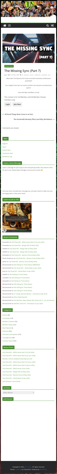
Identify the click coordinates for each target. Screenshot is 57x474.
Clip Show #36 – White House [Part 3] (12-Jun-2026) (18, 362)
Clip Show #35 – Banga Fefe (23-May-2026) (25, 245)
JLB (7, 75)
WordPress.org (7, 156)
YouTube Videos (7, 341)
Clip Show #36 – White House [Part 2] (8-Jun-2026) (18, 365)
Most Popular (6, 328)
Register (5, 144)
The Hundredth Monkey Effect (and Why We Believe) (34, 119)
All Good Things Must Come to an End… (18, 114)
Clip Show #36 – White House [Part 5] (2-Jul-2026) (18, 352)
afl (22, 75)
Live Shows (6, 318)
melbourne (37, 75)
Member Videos (9, 66)
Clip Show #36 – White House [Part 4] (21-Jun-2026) (27, 242)
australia (26, 75)
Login (8, 104)
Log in (4, 147)
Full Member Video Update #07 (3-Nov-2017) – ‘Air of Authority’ (34, 300)
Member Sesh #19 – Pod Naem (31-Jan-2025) (28, 303)
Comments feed (7, 153)
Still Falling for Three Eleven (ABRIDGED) (27, 265)
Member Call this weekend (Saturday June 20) (17, 359)
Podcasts (5, 331)
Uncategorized (7, 338)
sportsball (44, 75)
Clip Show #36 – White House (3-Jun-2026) (16, 368)
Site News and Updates (10, 334)
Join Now (17, 104)
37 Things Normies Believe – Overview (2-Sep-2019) (30, 294)
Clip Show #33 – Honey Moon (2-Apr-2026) (27, 268)
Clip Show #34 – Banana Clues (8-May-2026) (25, 255)
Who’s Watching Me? (20, 297)
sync (49, 75)
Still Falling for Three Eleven (19, 274)
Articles (4, 315)
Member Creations (8, 321)
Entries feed (6, 150)
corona (32, 75)
